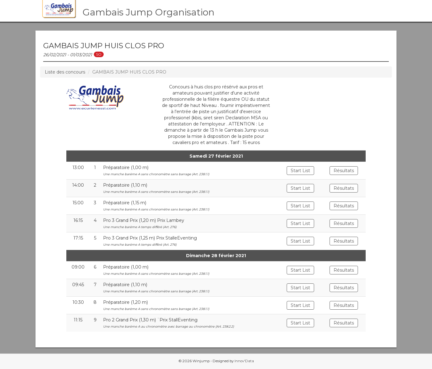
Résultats (344, 170)
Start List (300, 170)
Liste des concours (65, 72)
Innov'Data (244, 361)
